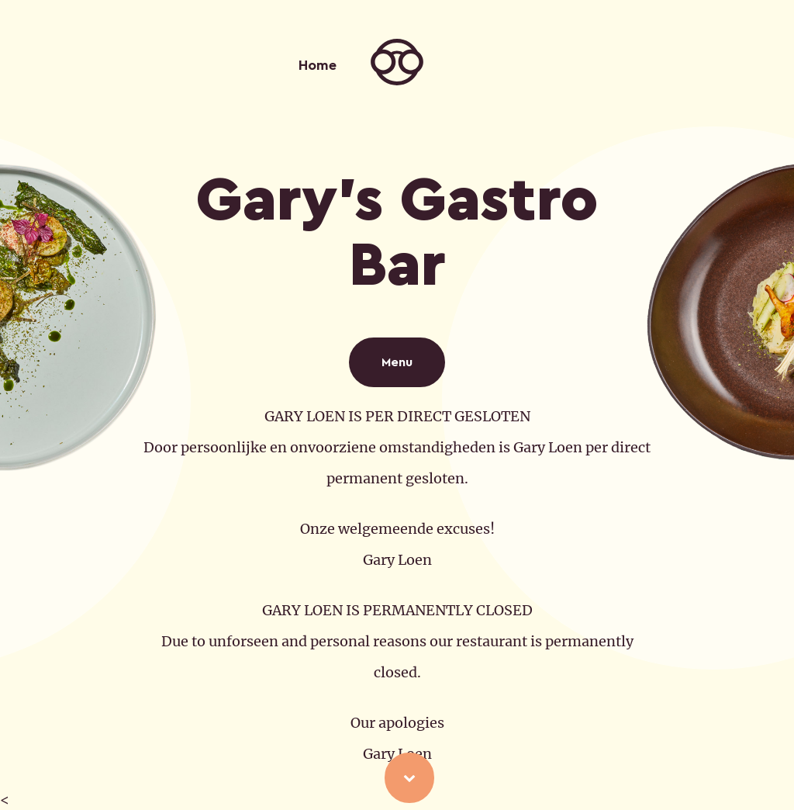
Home (318, 65)
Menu (397, 362)
